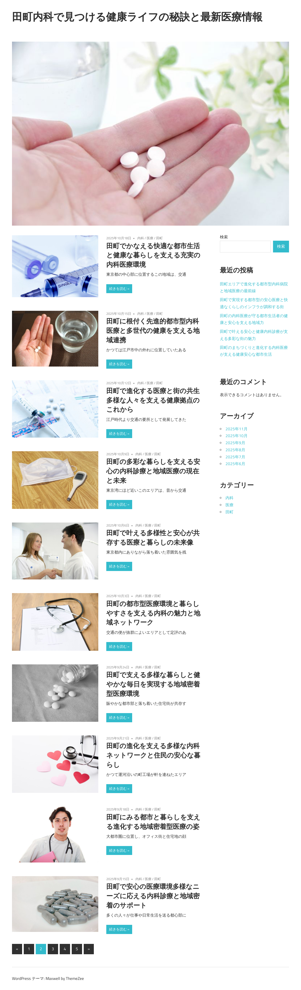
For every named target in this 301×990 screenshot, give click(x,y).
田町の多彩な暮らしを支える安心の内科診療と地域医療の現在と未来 (153, 470)
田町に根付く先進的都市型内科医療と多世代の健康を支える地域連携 (153, 330)
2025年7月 (235, 457)
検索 (224, 237)
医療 (150, 238)
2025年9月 (235, 443)
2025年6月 (235, 464)
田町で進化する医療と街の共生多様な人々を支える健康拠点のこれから (153, 400)
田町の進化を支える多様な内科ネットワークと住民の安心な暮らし (153, 755)
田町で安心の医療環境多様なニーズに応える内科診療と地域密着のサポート (153, 895)
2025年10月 (237, 436)
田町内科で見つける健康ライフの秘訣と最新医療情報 (137, 16)
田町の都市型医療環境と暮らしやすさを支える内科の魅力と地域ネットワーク (153, 613)
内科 (140, 238)
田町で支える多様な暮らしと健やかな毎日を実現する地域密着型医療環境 (153, 684)
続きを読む (118, 288)
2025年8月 (235, 450)
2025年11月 (237, 429)
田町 (159, 238)
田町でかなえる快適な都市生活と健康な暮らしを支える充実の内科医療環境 (153, 255)
